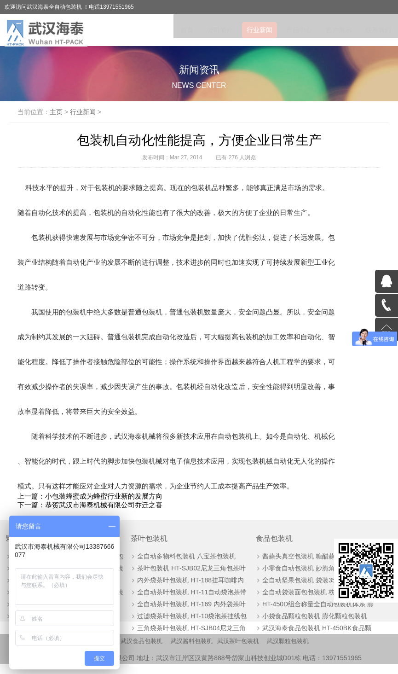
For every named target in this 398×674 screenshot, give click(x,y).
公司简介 (220, 30)
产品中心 (299, 30)
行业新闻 (259, 30)
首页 (186, 30)
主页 (73, 112)
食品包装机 (234, 542)
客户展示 (339, 30)
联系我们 (378, 30)
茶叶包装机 (131, 542)
